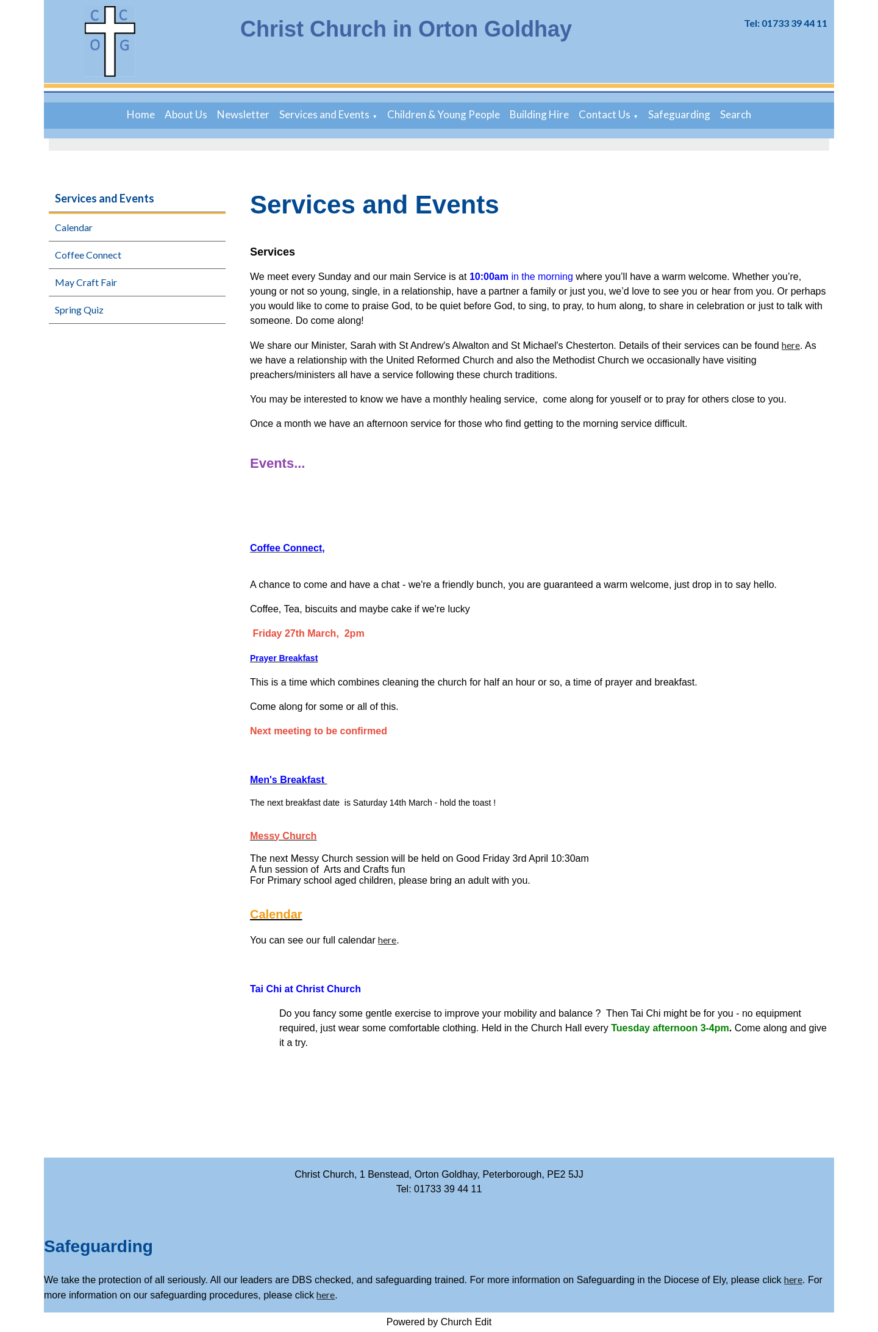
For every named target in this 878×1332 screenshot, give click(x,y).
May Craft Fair (86, 282)
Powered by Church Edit (439, 1322)
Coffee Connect (88, 254)
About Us (186, 114)
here (791, 345)
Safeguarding (679, 114)
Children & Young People (443, 114)
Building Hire (539, 114)
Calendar (74, 227)
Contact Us (604, 114)
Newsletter (243, 114)
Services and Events (324, 114)
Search (735, 114)
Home (141, 114)
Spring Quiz (79, 309)
